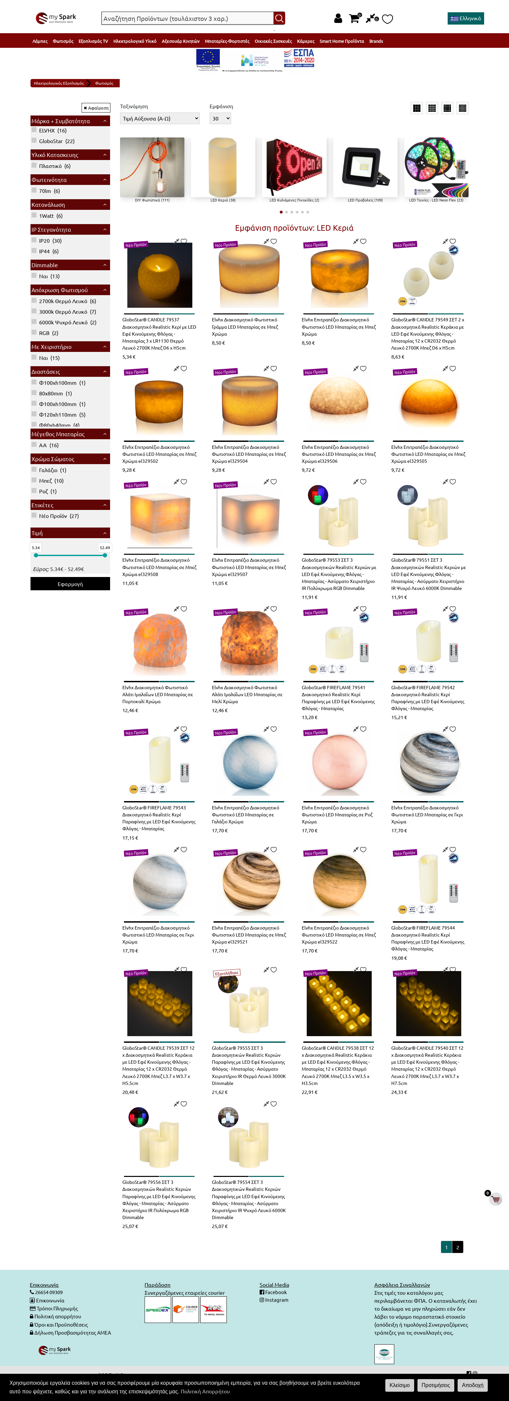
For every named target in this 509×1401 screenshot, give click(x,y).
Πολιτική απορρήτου (58, 1333)
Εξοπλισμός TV (93, 41)
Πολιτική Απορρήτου (205, 1391)
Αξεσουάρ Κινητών (181, 41)
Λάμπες (39, 41)
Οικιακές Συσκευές (273, 41)
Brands (376, 41)
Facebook (276, 1309)
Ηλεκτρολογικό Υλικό (135, 41)
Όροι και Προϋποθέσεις (62, 1341)
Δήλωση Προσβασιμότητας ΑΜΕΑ (74, 1349)
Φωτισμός (63, 41)
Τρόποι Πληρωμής (58, 1325)
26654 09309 (50, 1309)
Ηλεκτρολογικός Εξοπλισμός (59, 83)
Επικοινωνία (50, 1317)
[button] (281, 211)
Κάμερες (305, 41)
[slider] (36, 555)
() (49, 130)
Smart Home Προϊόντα (342, 41)
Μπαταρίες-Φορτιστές (227, 41)
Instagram (276, 1317)
